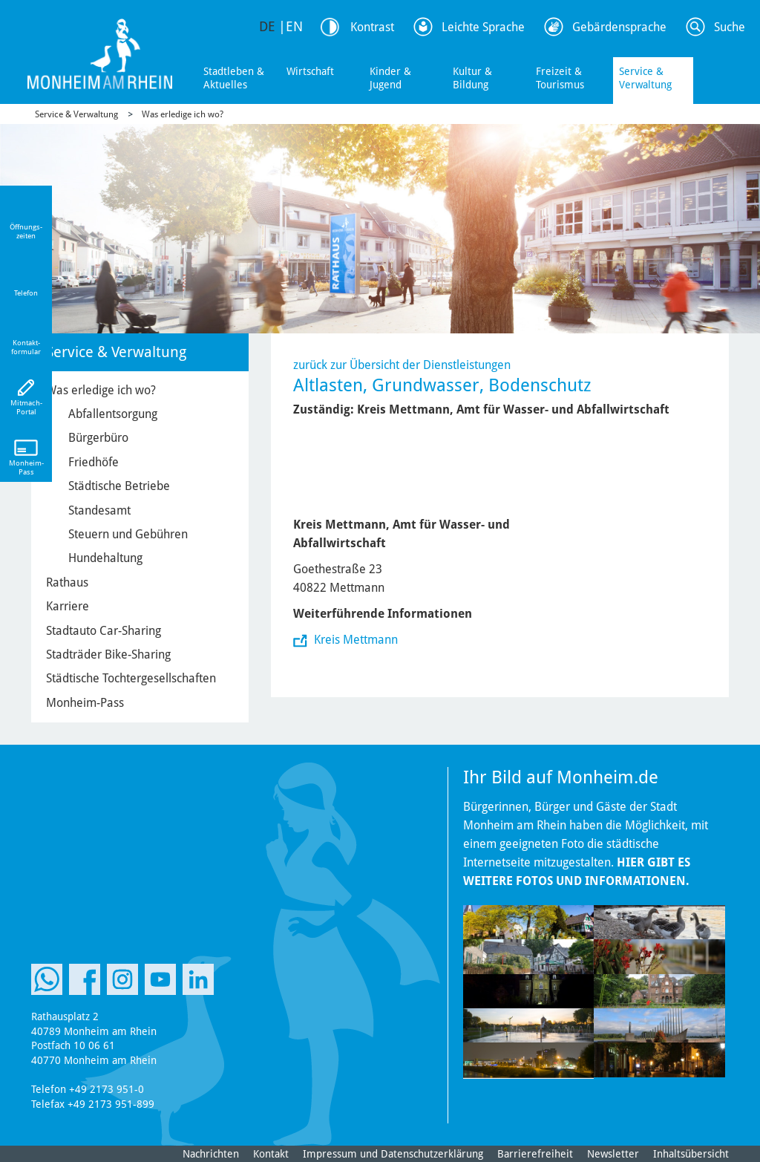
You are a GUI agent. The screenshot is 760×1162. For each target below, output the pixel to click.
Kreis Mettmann (354, 640)
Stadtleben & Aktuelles (233, 78)
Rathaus (67, 582)
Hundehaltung (105, 558)
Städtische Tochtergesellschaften (131, 678)
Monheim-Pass (85, 703)
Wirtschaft (310, 71)
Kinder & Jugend (390, 78)
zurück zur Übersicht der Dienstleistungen (402, 365)
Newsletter (613, 1154)
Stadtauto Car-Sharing (103, 631)
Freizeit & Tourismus (560, 78)
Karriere (67, 606)
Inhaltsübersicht (691, 1154)
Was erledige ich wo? (182, 114)
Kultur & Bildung (472, 78)
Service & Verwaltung (645, 78)
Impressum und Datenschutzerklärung (393, 1154)
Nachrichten (211, 1154)
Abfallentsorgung (112, 414)
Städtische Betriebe (119, 486)
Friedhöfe (93, 462)
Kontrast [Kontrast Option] (372, 27)
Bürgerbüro (98, 438)
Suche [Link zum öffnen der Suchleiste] (729, 27)
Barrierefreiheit (535, 1154)
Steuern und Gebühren (128, 534)
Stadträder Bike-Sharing (108, 654)
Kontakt (271, 1154)
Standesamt (99, 510)
